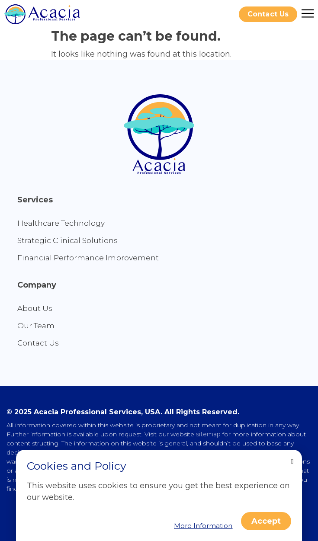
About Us (34, 308)
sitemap (208, 434)
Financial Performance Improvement (88, 257)
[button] (268, 14)
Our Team (36, 325)
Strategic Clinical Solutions (67, 240)
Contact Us (38, 343)
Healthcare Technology (61, 223)
